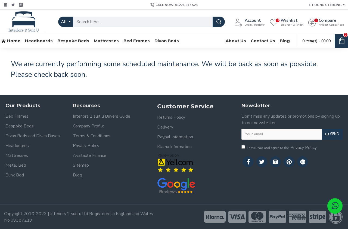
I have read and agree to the (279, 147)
